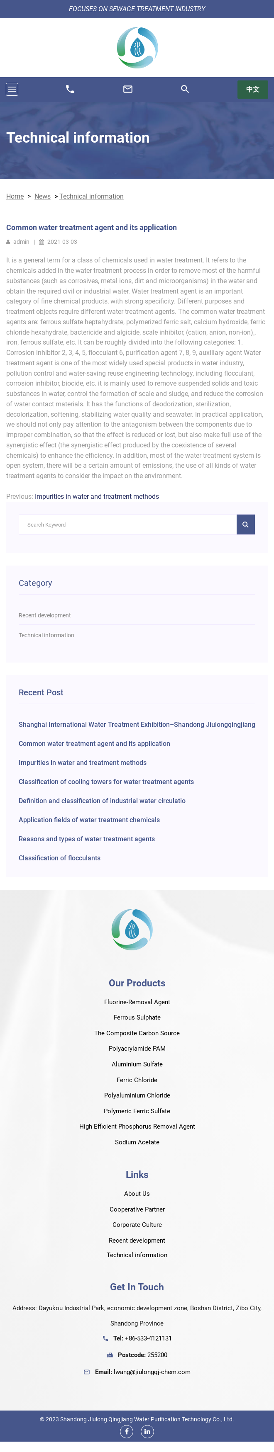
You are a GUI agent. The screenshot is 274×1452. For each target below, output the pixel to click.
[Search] (185, 92)
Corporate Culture (137, 1225)
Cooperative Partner (137, 1209)
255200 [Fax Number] (157, 1355)
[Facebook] (126, 1431)
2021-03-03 (58, 241)
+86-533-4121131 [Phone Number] (148, 1338)
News (42, 196)
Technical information (78, 137)
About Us (137, 1193)
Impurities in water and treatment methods (97, 496)
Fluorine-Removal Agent (137, 1002)
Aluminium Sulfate (137, 1064)
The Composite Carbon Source (137, 1033)
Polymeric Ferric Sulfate (137, 1111)
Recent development (137, 1240)
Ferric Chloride (137, 1080)
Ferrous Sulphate (137, 1017)
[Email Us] (127, 92)
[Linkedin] (147, 1431)
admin (17, 241)
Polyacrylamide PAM (137, 1048)
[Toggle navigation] (12, 89)
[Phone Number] (70, 92)
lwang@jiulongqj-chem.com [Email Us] (152, 1372)
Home (15, 196)
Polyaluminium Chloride (137, 1095)
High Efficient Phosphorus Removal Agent (137, 1126)
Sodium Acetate (137, 1142)
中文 (252, 89)
